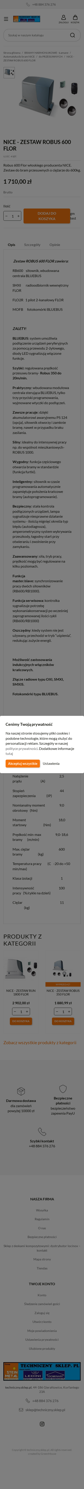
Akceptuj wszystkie (22, 763)
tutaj (9, 753)
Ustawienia (50, 763)
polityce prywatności (22, 748)
